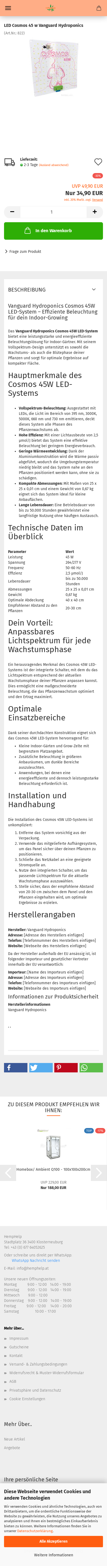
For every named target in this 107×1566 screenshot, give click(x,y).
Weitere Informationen (53, 1555)
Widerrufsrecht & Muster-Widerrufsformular (46, 1373)
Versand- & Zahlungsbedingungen (38, 1364)
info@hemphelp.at (33, 1268)
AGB (12, 1381)
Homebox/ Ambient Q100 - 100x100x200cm (53, 1169)
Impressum (18, 1338)
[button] (15, 1067)
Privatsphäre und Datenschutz (35, 1390)
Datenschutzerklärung (35, 1531)
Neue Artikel (14, 1439)
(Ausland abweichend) (54, 165)
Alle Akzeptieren (53, 1541)
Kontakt (16, 1355)
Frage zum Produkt (25, 251)
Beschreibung (27, 289)
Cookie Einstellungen (27, 1399)
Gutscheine (19, 1347)
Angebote (12, 1448)
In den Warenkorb (47, 230)
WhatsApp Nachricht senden (35, 1260)
